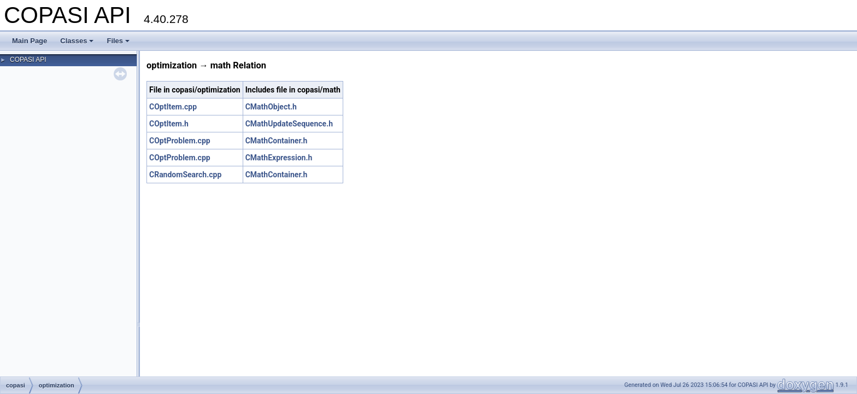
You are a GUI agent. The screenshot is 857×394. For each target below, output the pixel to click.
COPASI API (28, 59)
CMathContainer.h (276, 140)
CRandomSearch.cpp (185, 174)
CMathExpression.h (279, 157)
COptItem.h (169, 123)
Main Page (29, 41)
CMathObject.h (271, 106)
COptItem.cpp (173, 106)
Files (118, 41)
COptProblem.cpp (179, 140)
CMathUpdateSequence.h (289, 123)
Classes (76, 41)
